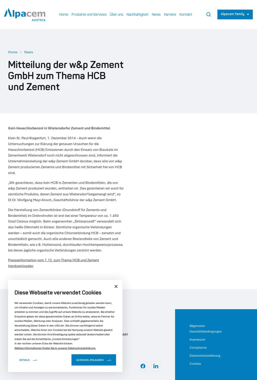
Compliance (198, 347)
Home (12, 52)
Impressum (197, 339)
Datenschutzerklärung (205, 355)
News (28, 52)
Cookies (195, 363)
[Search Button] (209, 14)
